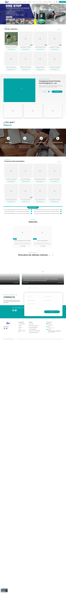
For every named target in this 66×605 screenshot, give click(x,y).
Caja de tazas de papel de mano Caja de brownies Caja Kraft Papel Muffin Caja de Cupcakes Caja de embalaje (40, 199)
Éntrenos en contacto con (22, 331)
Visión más (15, 282)
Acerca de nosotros (22, 323)
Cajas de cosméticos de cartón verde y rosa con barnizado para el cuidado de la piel (11, 47)
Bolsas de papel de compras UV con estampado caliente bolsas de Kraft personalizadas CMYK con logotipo (40, 67)
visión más (59, 29)
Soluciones (20, 327)
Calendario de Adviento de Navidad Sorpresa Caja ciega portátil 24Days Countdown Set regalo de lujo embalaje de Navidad (54, 199)
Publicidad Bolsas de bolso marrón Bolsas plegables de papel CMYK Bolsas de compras (25, 67)
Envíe (52, 311)
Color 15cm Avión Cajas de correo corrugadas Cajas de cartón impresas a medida (11, 67)
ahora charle (57, 91)
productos (20, 325)
